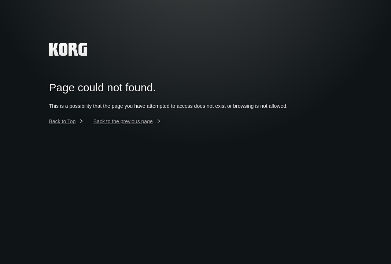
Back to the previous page (123, 121)
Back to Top (62, 121)
